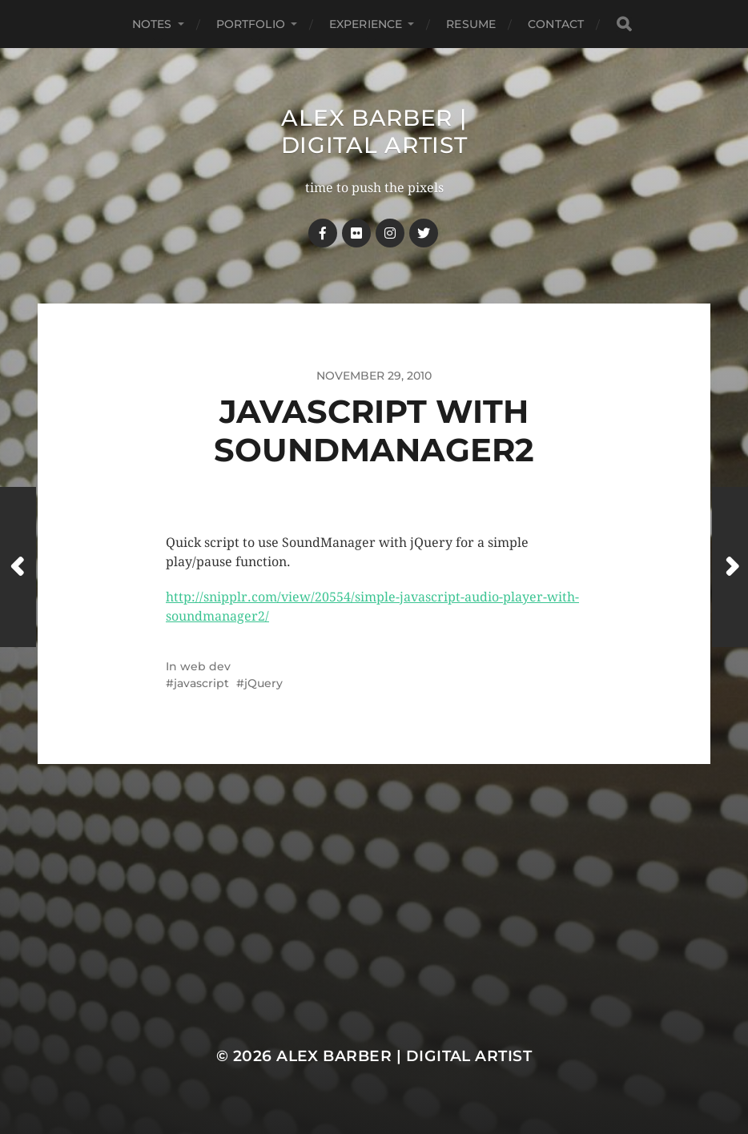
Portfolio (250, 24)
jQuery (263, 683)
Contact (556, 24)
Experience (365, 24)
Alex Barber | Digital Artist (374, 131)
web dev (205, 666)
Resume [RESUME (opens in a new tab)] (471, 24)
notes (152, 24)
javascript (201, 683)
